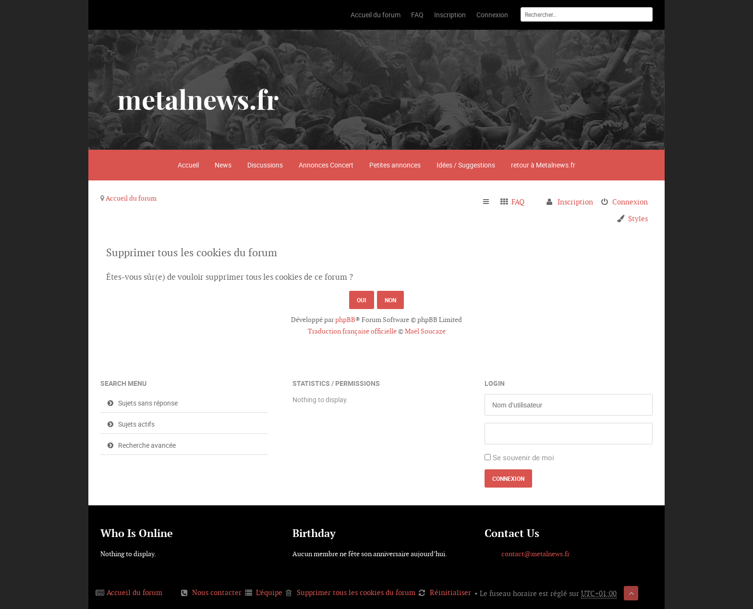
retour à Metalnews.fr (543, 164)
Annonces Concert (326, 164)
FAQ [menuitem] (517, 201)
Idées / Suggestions (466, 164)
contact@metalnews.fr (535, 553)
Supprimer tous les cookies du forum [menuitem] (356, 592)
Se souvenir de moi (523, 457)
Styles (638, 218)
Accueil (188, 164)
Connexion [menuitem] (630, 201)
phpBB (345, 319)
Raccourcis (490, 202)
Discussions (265, 164)
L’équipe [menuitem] (269, 592)
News (223, 164)
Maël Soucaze (425, 331)
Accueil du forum (131, 198)
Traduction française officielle (352, 331)
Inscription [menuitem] (575, 201)
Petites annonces (395, 164)
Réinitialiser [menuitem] (450, 592)
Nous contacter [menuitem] (217, 592)
